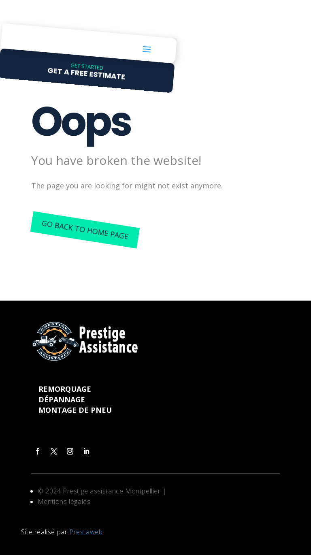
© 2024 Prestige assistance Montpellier (100, 491)
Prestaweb (85, 531)
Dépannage (61, 399)
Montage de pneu (75, 410)
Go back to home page (85, 229)
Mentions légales (64, 501)
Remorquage (64, 389)
